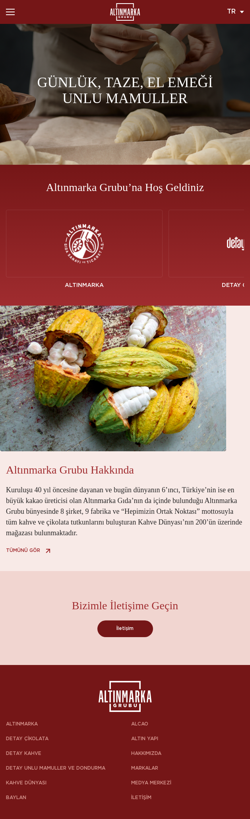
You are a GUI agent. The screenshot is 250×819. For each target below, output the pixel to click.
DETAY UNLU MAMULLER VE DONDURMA (55, 768)
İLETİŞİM (141, 798)
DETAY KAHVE (23, 753)
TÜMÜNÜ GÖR (29, 550)
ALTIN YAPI (144, 739)
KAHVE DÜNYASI (26, 783)
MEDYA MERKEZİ (151, 783)
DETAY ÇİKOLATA (27, 739)
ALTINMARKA (22, 724)
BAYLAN (16, 798)
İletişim (125, 628)
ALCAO (139, 724)
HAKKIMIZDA (146, 753)
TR (235, 12)
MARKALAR (144, 768)
